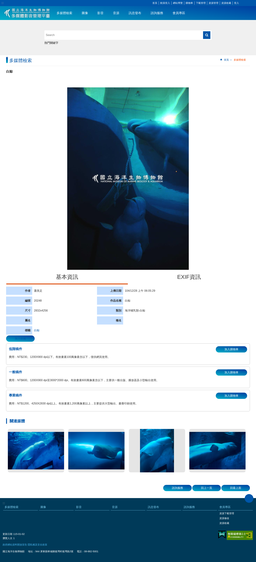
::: (2, 2)
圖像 (85, 13)
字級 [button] (243, 3)
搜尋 (206, 35)
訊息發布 (135, 13)
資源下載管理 (226, 513)
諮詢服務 (157, 13)
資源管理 (213, 3)
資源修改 (224, 518)
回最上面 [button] (235, 487)
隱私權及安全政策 (37, 544)
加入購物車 (231, 349)
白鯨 (37, 330)
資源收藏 (226, 3)
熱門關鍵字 (51, 42)
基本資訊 (67, 277)
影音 (100, 13)
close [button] (249, 498)
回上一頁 (206, 487)
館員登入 (165, 3)
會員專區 (179, 13)
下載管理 (201, 3)
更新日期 (7, 534)
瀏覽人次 (7, 538)
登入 (236, 3)
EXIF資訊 (189, 277)
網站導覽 (178, 3)
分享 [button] (248, 3)
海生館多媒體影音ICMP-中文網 (27, 13)
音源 (116, 13)
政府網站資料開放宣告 (15, 544)
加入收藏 (20, 338)
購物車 (189, 3)
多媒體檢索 (64, 13)
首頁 (154, 3)
